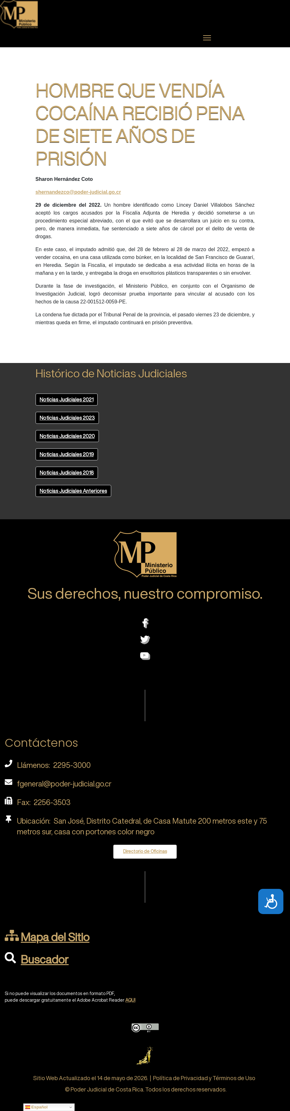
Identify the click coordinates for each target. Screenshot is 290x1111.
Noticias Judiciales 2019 (67, 454)
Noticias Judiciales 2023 (67, 417)
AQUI (130, 1000)
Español (36, 1107)
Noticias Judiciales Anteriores (73, 490)
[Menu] (207, 37)
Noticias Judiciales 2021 (67, 399)
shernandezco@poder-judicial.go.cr (78, 192)
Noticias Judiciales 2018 (67, 472)
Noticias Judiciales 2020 (67, 436)
